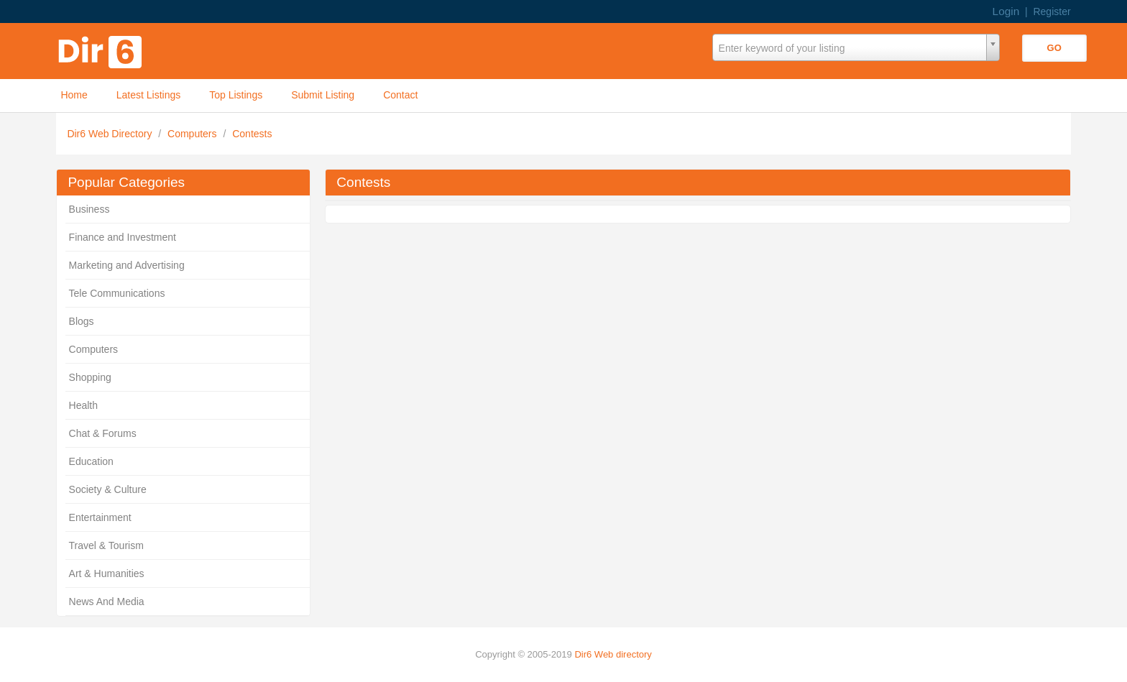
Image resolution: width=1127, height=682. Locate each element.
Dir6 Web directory (612, 654)
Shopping (90, 377)
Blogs (81, 321)
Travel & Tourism (106, 545)
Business (89, 209)
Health (83, 405)
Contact (400, 95)
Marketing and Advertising (127, 265)
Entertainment (100, 517)
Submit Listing (322, 95)
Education (91, 461)
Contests (252, 133)
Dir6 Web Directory (111, 133)
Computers (193, 133)
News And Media (106, 601)
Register (1051, 11)
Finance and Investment (122, 237)
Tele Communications (117, 293)
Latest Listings (148, 95)
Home (73, 95)
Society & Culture (108, 489)
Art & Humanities (106, 573)
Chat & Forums (103, 433)
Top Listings (235, 95)
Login (1006, 11)
